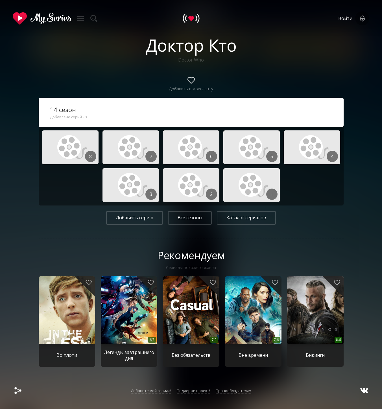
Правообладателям (233, 390)
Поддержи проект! (193, 390)
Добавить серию (134, 218)
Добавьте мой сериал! (151, 390)
